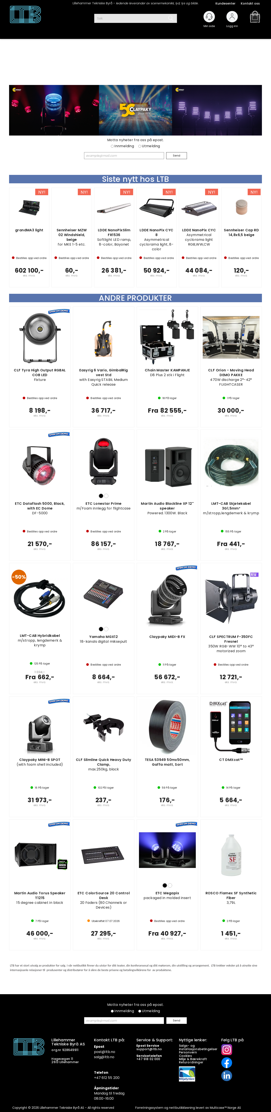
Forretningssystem (149, 1108)
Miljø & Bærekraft (193, 1059)
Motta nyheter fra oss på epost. (135, 140)
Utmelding (151, 146)
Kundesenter (225, 3)
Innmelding (124, 146)
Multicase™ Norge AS (225, 1108)
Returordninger (191, 1062)
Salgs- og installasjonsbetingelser (198, 1047)
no (160, 1049)
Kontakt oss (250, 3)
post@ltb (102, 1051)
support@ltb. (147, 1049)
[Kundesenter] (209, 16)
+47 (139, 1059)
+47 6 (99, 1077)
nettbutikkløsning (182, 1108)
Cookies (186, 1056)
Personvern (188, 1052)
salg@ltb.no (104, 1056)
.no (112, 1051)
